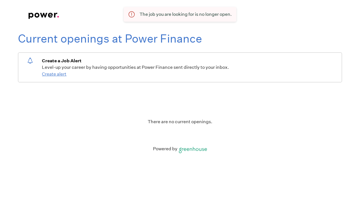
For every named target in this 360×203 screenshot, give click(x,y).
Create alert (54, 74)
